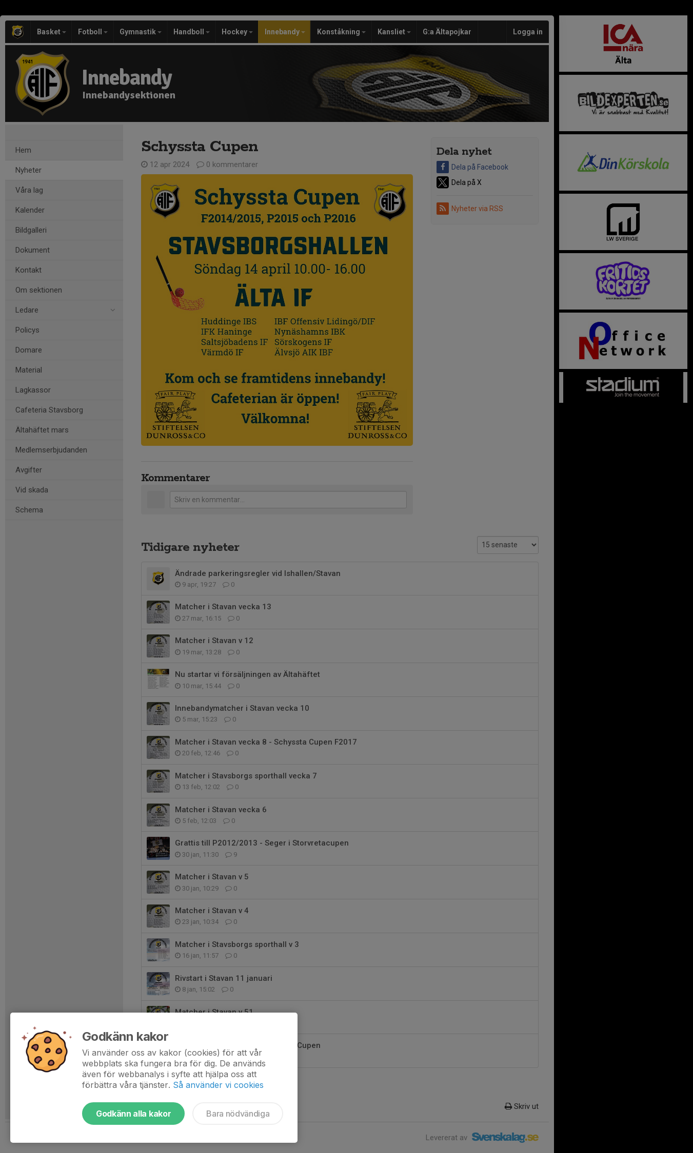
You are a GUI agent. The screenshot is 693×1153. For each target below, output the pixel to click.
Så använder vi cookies (218, 1085)
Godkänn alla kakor (133, 1113)
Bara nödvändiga (237, 1113)
